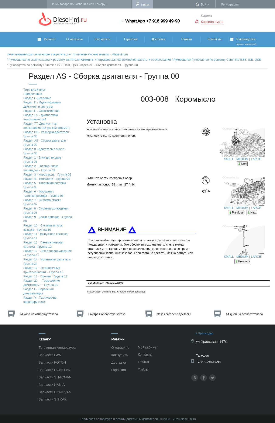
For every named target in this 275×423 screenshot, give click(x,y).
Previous (236, 213)
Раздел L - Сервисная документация (38, 291)
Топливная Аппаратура (57, 347)
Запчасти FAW (50, 355)
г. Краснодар (204, 333)
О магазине (74, 39)
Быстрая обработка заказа (106, 314)
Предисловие (32, 94)
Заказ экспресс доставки (174, 314)
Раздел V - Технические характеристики (39, 300)
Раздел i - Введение (37, 98)
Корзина (206, 16)
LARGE (256, 159)
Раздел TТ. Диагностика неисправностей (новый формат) (46, 126)
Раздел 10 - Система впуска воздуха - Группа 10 (42, 227)
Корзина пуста (212, 22)
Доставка (158, 39)
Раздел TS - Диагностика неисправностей (40, 117)
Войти (205, 5)
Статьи (186, 39)
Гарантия (130, 39)
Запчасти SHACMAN (55, 377)
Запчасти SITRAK (53, 399)
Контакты (214, 39)
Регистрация (230, 5)
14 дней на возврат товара (244, 314)
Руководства (242, 41)
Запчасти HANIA (52, 384)
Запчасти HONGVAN (55, 392)
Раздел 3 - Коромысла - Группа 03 (47, 175)
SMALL (229, 159)
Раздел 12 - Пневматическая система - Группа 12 (43, 244)
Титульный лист (34, 90)
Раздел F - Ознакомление (41, 111)
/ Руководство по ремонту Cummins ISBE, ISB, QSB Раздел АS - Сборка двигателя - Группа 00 (72, 65)
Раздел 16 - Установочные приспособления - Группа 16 (43, 270)
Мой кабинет (148, 347)
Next (242, 164)
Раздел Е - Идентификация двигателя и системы (42, 104)
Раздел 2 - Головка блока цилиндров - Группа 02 (40, 168)
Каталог (46, 39)
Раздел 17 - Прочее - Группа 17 (45, 276)
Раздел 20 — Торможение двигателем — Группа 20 (41, 283)
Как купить (102, 39)
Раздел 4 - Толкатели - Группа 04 (46, 179)
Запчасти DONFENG (55, 370)
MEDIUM (242, 159)
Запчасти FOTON (52, 362)
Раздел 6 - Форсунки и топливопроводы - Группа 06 (43, 194)
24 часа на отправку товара (39, 314)
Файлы (143, 369)
